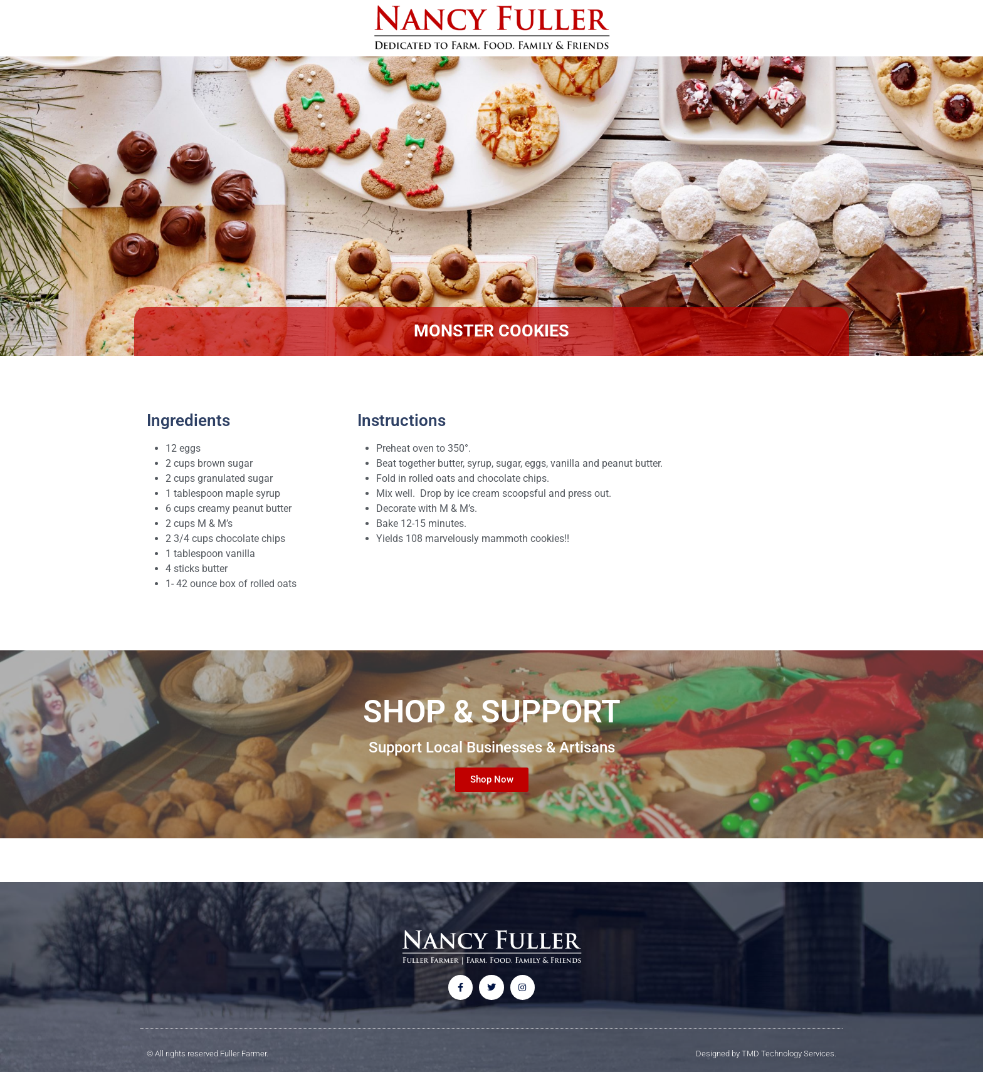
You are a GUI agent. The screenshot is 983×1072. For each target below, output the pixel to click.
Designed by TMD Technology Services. (766, 1053)
